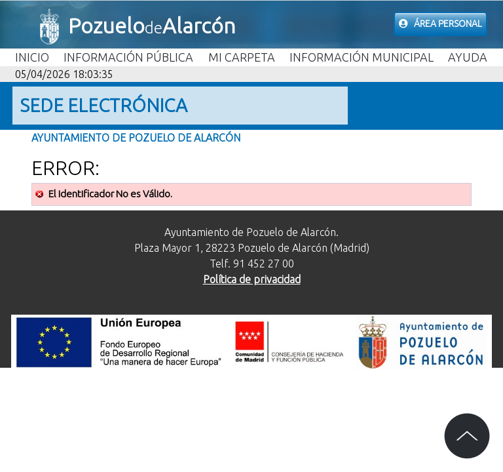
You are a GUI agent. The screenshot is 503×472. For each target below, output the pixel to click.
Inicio (32, 57)
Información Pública (128, 57)
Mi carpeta (241, 57)
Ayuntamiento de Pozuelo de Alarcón (135, 138)
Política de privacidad (252, 279)
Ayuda (467, 57)
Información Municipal (361, 57)
